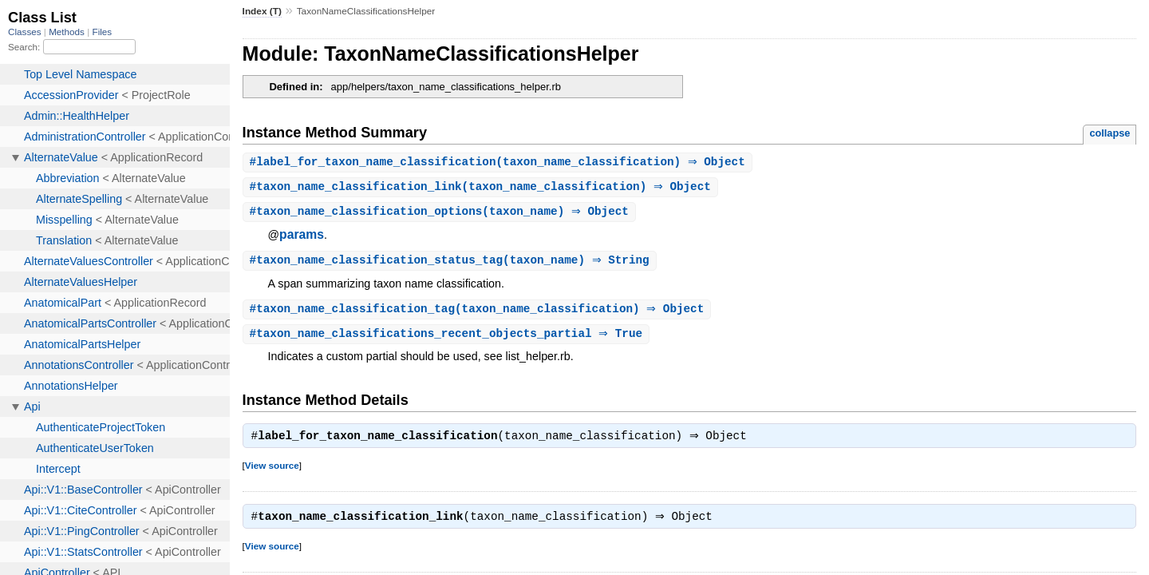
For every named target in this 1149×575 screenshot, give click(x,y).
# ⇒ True (448, 338)
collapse (1109, 133)
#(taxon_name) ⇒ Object (441, 213)
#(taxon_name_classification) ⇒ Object (499, 162)
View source (272, 471)
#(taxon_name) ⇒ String (451, 263)
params (301, 237)
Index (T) (262, 11)
